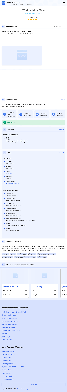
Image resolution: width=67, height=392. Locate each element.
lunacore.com (7, 340)
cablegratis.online (8, 351)
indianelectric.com (8, 327)
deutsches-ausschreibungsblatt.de (14, 312)
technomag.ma (7, 361)
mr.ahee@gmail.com (12, 183)
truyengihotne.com (8, 354)
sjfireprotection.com (9, 315)
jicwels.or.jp (6, 337)
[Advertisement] (33, 40)
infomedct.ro (6, 370)
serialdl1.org (37, 287)
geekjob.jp (5, 334)
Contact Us (33, 384)
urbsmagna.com (7, 364)
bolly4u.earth (6, 357)
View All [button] (63, 99)
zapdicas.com (6, 373)
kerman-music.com (10, 287)
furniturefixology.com (9, 318)
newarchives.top (8, 376)
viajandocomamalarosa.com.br (13, 367)
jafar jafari (9, 173)
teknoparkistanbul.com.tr (11, 330)
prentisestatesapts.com (10, 321)
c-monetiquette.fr (8, 379)
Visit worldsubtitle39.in (33, 13)
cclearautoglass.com (9, 324)
